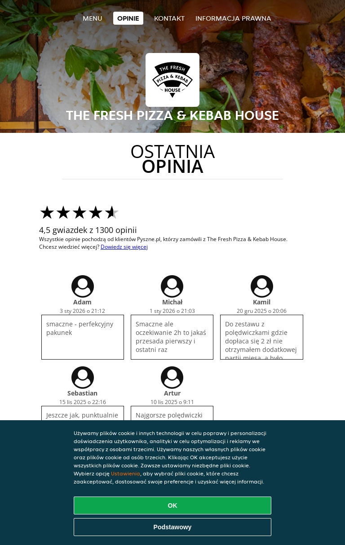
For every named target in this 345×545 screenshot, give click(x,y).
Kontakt (169, 18)
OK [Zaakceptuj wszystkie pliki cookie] (172, 505)
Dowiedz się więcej (124, 247)
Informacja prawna (233, 18)
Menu (92, 18)
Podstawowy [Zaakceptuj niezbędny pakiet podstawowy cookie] (173, 527)
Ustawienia (125, 473)
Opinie (128, 18)
